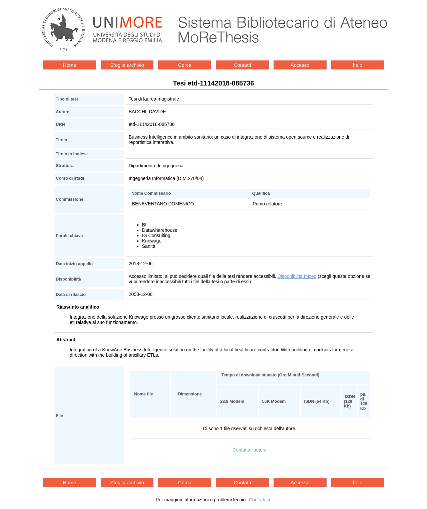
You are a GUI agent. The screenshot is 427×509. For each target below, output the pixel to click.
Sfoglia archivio (127, 65)
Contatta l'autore (250, 450)
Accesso (300, 65)
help (357, 65)
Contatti (242, 65)
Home (69, 65)
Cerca (184, 65)
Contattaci (259, 499)
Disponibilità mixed (297, 276)
